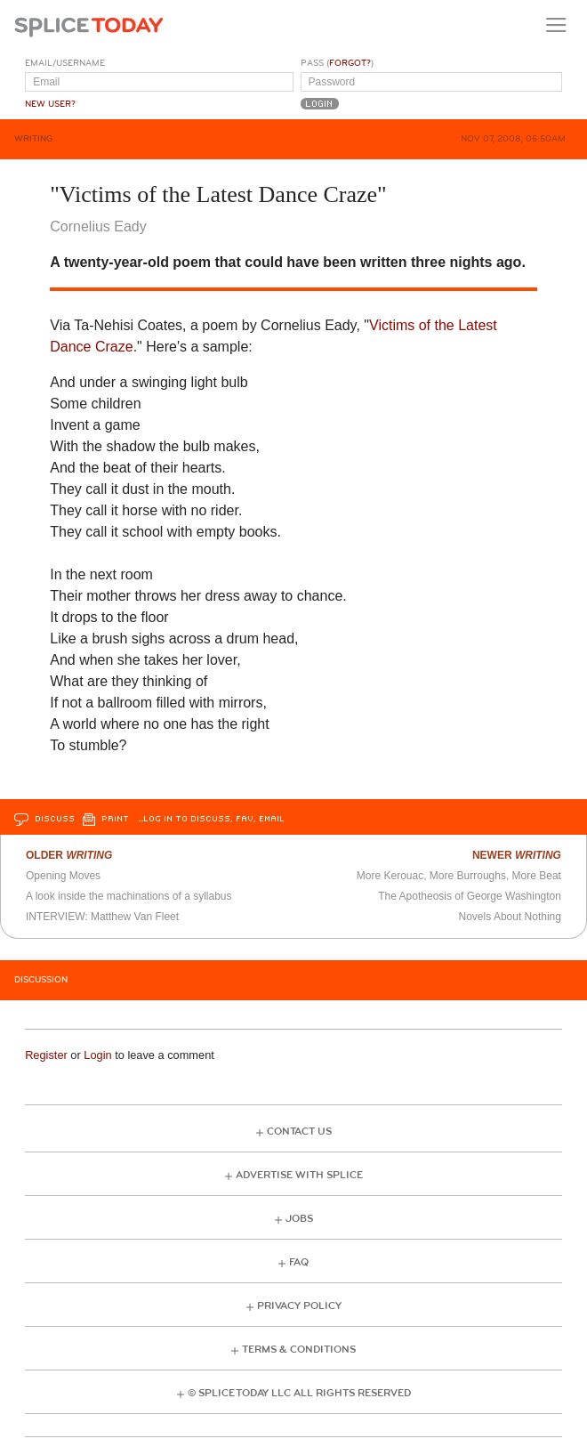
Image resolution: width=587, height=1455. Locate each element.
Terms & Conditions (299, 1349)
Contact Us (299, 1131)
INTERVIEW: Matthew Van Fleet (102, 916)
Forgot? (350, 63)
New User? (50, 104)
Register (46, 1055)
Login (97, 1055)
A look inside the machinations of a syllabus (128, 896)
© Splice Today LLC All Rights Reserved (299, 1393)
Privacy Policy (299, 1306)
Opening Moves (63, 875)
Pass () (337, 63)
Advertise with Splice (299, 1175)
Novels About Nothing (510, 916)
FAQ (299, 1262)
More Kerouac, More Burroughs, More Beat (459, 875)
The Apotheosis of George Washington (469, 896)
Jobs (299, 1218)
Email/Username (65, 63)
